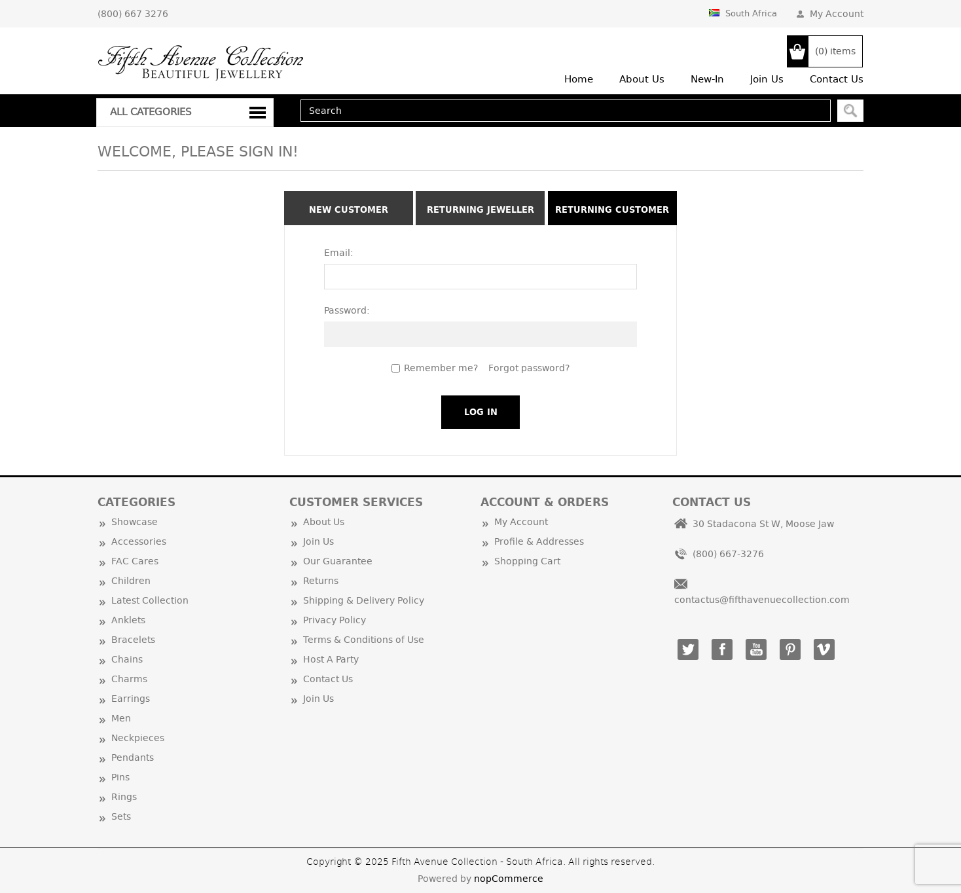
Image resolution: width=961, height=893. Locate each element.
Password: (347, 310)
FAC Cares (134, 561)
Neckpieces (137, 738)
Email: (339, 253)
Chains (127, 659)
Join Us (318, 541)
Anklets (128, 620)
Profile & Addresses (539, 541)
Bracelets (133, 639)
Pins (120, 777)
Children (131, 581)
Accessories (138, 541)
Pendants (132, 757)
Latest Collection (150, 600)
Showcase (134, 522)
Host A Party (331, 659)
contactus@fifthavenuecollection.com (762, 600)
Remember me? (441, 368)
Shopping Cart (527, 561)
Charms (129, 679)
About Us (323, 522)
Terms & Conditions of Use (363, 639)
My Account (836, 14)
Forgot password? (529, 368)
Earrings (130, 698)
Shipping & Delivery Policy (363, 600)
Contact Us (328, 679)
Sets (121, 816)
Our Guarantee (337, 561)
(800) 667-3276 (728, 554)
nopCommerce (508, 878)
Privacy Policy (334, 620)
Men (121, 718)
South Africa (743, 13)
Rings (124, 797)
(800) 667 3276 (133, 14)
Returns (320, 581)
